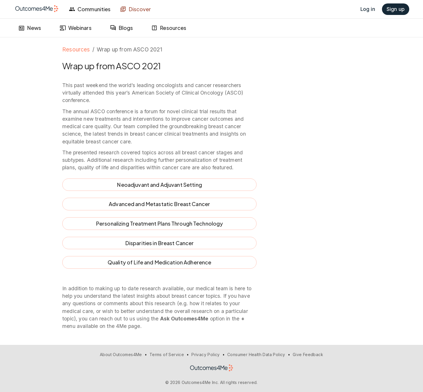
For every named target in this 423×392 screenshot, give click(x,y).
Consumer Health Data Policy (256, 354)
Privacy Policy (205, 354)
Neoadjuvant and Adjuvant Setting (159, 185)
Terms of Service (167, 354)
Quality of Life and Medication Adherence (159, 262)
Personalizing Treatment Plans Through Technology (159, 224)
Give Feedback (308, 354)
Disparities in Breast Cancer (159, 243)
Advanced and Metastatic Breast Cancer (159, 204)
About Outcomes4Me (121, 354)
